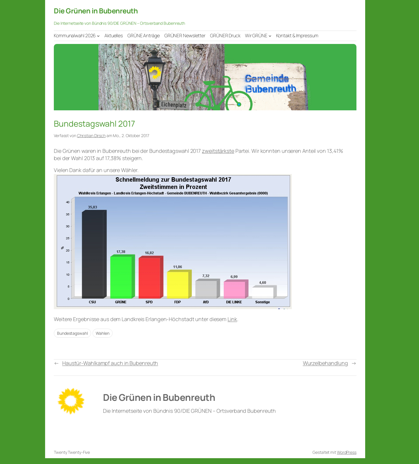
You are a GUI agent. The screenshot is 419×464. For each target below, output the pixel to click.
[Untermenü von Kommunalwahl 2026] (98, 35)
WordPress (346, 452)
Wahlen (102, 333)
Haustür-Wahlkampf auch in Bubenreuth (110, 362)
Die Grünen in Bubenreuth (96, 10)
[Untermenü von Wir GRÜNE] (270, 35)
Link (232, 319)
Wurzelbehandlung (325, 362)
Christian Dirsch (91, 135)
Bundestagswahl (72, 333)
